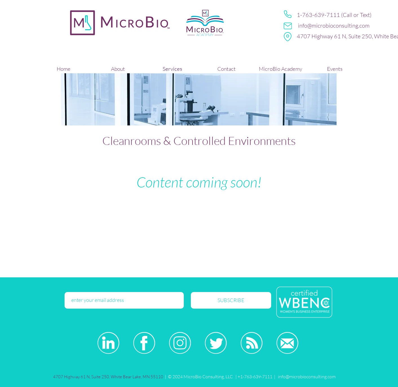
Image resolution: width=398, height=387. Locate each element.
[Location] (288, 36)
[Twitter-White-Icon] (216, 343)
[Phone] (288, 14)
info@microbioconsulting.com (334, 25)
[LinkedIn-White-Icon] (108, 343)
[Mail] (288, 26)
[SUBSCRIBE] (231, 300)
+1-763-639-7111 (254, 376)
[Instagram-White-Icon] (180, 343)
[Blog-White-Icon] (252, 343)
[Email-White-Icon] (287, 343)
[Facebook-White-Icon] (144, 343)
